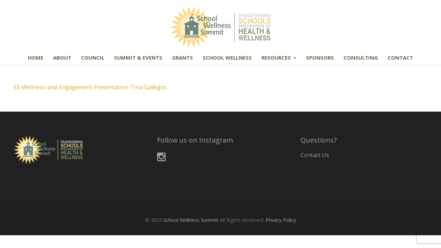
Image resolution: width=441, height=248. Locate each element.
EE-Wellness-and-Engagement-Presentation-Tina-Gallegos (90, 87)
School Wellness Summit (190, 220)
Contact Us (314, 155)
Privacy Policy (281, 220)
